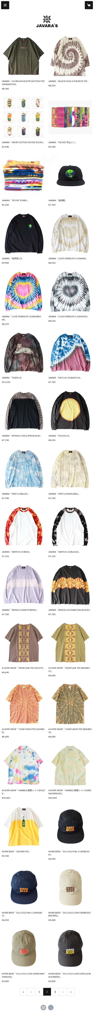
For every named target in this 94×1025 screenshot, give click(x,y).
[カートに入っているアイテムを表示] (89, 5)
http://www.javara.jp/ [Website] (51, 1007)
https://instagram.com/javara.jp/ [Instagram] (43, 1007)
